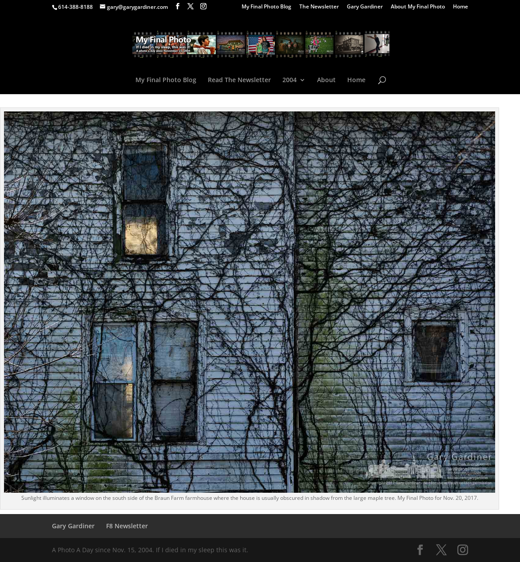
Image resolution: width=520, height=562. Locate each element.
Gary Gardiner (365, 7)
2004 (289, 80)
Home (460, 7)
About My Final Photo (418, 7)
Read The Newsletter (239, 80)
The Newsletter (319, 7)
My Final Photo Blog (266, 7)
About (326, 80)
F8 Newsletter (127, 526)
